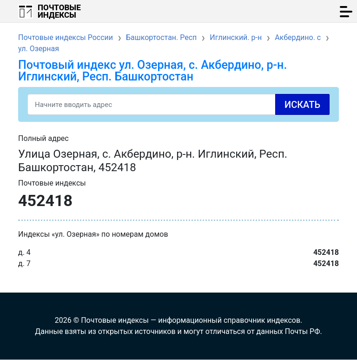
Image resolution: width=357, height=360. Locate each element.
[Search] (178, 104)
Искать (302, 104)
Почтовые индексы (59, 11)
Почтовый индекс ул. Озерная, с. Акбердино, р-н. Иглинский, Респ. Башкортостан (152, 70)
